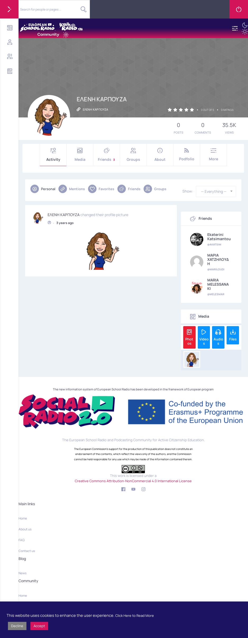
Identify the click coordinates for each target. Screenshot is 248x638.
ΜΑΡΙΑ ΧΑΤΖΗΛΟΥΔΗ (218, 259)
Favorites (101, 189)
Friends (106, 155)
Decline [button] (17, 625)
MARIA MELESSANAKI (218, 284)
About (160, 155)
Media (79, 155)
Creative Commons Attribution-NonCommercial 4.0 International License (133, 481)
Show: (187, 191)
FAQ (22, 540)
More (213, 154)
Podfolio (186, 154)
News (22, 573)
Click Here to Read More (134, 615)
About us (25, 529)
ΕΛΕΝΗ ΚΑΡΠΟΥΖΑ (64, 214)
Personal (42, 189)
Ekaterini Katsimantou (219, 237)
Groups (133, 155)
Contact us (27, 551)
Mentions (71, 189)
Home (23, 518)
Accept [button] (39, 625)
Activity (53, 155)
